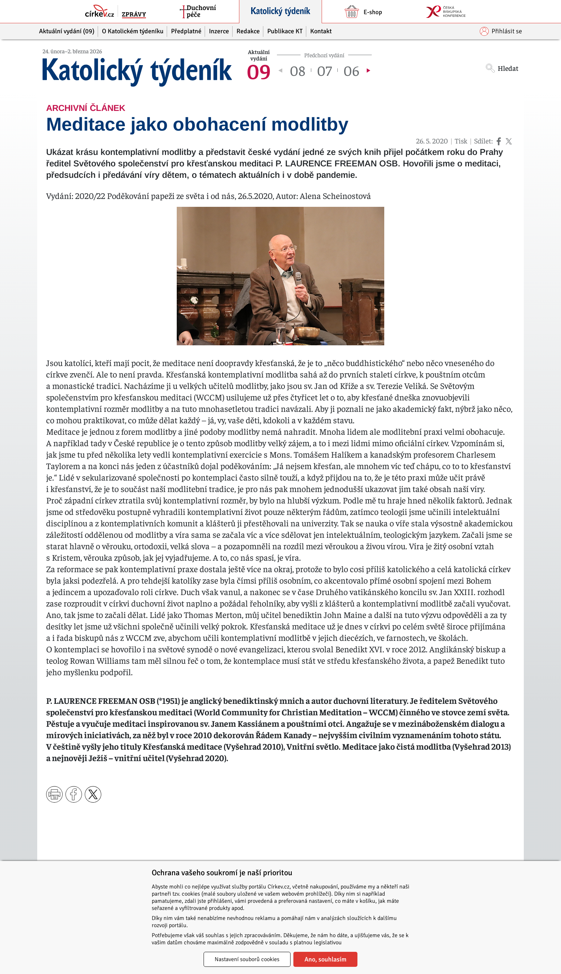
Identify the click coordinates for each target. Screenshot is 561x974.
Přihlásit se (501, 31)
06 (351, 70)
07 (324, 70)
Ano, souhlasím (325, 959)
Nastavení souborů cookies (247, 959)
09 (259, 70)
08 (297, 70)
